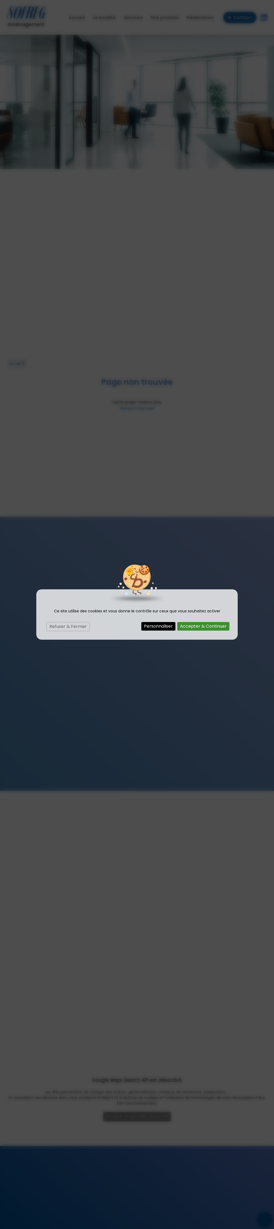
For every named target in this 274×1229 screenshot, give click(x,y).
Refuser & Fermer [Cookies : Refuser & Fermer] (68, 626)
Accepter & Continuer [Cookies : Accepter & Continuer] (203, 626)
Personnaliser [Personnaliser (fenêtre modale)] (158, 626)
